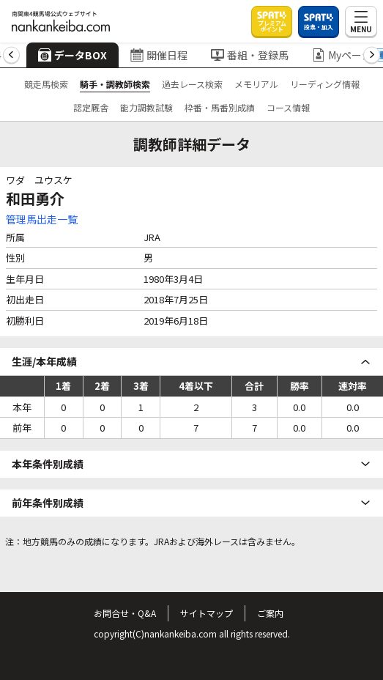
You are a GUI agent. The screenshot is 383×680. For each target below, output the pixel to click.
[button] (11, 55)
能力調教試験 (146, 107)
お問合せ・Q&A (125, 613)
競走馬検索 (46, 84)
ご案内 (270, 613)
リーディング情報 (325, 84)
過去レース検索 (192, 84)
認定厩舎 (90, 107)
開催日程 (158, 55)
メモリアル (256, 84)
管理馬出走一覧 (42, 219)
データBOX (72, 55)
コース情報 (288, 107)
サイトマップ (206, 613)
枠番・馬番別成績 (220, 107)
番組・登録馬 (250, 55)
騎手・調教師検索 (115, 84)
